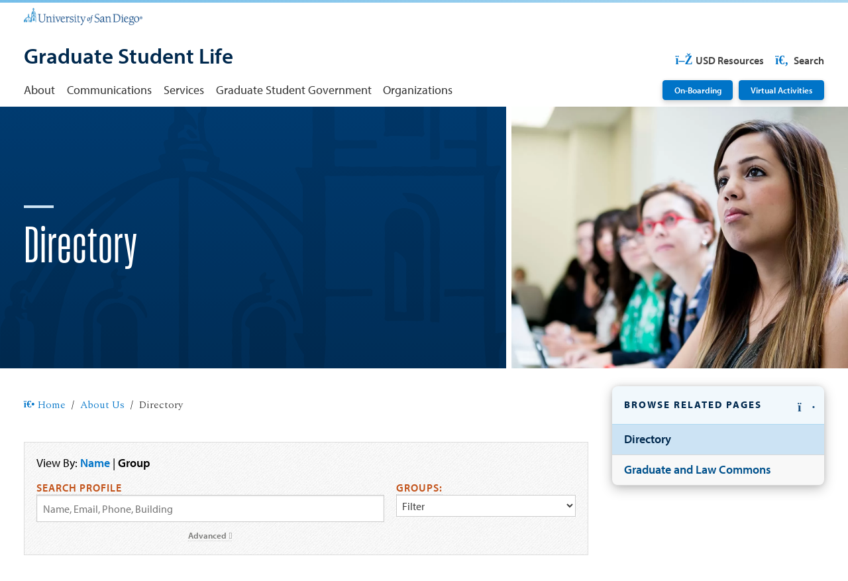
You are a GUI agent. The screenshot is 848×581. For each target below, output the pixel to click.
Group (134, 462)
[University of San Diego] (83, 16)
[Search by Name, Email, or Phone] (210, 508)
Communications (109, 89)
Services (184, 89)
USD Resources (719, 60)
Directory (647, 439)
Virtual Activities (781, 89)
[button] (718, 405)
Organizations (417, 89)
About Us (102, 405)
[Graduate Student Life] (128, 57)
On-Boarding (697, 89)
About (39, 89)
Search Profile (79, 487)
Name (95, 462)
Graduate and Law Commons (697, 469)
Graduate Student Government (294, 89)
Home (45, 405)
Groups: (419, 487)
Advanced (210, 535)
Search (798, 60)
